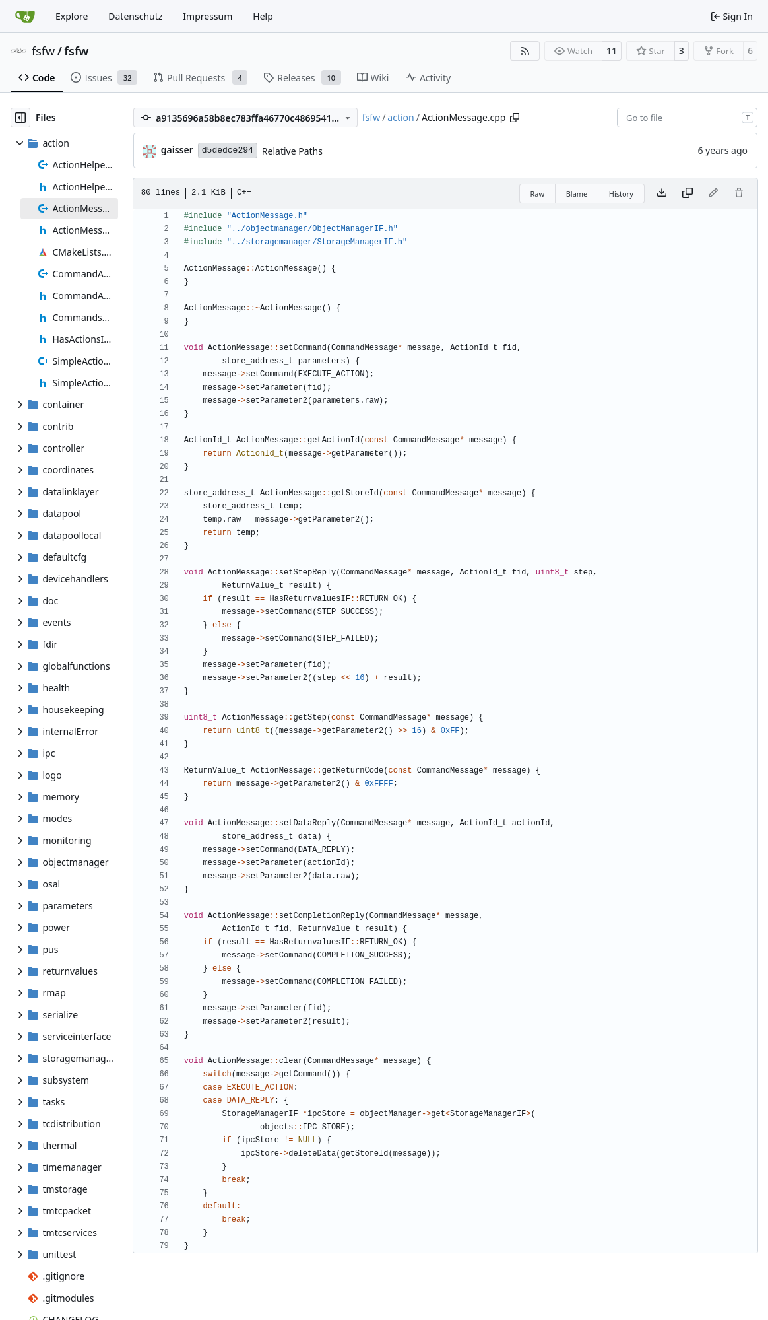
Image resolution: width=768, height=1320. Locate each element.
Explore (71, 16)
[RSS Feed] (525, 51)
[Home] (25, 16)
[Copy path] (514, 117)
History (621, 194)
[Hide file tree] (20, 117)
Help (263, 16)
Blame (577, 194)
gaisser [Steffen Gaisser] (177, 149)
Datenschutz (135, 16)
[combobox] (687, 117)
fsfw (43, 50)
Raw (537, 194)
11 (611, 50)
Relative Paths (292, 151)
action (400, 117)
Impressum (207, 16)
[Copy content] (687, 193)
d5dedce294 (227, 150)
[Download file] (661, 193)
